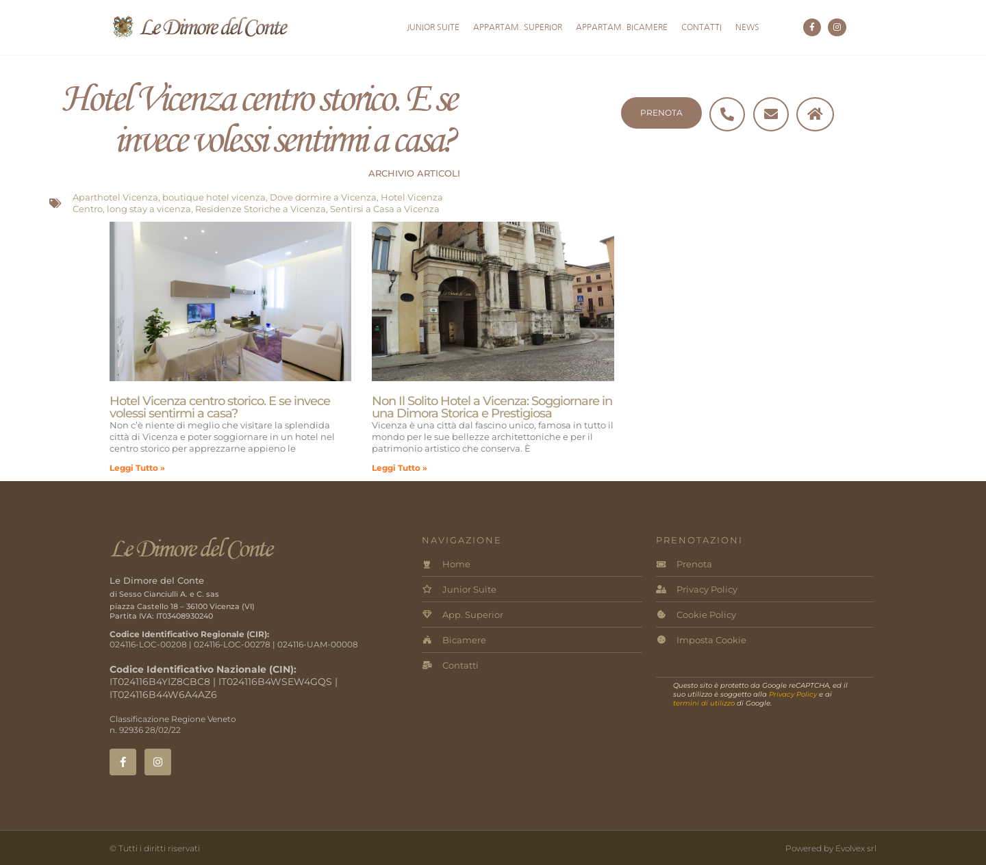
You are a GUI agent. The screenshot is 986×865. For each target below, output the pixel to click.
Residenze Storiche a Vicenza (260, 208)
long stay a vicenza (149, 208)
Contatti (701, 27)
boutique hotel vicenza (214, 197)
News (747, 27)
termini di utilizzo (704, 703)
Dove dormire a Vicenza (323, 197)
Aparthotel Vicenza (115, 197)
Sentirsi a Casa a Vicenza (385, 208)
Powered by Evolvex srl (830, 848)
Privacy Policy (793, 694)
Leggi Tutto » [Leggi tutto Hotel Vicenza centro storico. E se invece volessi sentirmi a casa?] (137, 468)
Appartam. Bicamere (622, 27)
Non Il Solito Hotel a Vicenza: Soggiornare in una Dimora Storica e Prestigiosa (492, 407)
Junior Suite (433, 27)
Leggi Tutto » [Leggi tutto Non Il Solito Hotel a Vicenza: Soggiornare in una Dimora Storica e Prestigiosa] (399, 468)
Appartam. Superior (517, 27)
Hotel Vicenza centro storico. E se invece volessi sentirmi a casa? (220, 407)
